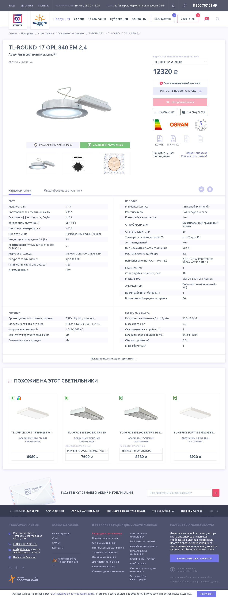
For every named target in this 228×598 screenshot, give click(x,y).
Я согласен (206, 593)
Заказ (12, 5)
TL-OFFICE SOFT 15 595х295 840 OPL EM (199, 432)
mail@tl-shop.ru (21, 549)
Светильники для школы (25, 511)
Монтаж (43, 5)
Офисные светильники (104, 557)
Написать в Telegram (24, 557)
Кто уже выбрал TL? (163, 511)
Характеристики (20, 190)
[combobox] (180, 62)
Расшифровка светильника (63, 190)
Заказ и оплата (196, 152)
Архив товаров (45, 33)
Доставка (27, 5)
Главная (13, 33)
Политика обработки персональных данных (194, 581)
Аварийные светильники (71, 33)
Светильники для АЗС (104, 566)
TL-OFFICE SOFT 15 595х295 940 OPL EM (37, 432)
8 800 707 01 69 (205, 5)
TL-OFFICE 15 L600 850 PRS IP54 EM (142, 432)
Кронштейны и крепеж (142, 558)
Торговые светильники (104, 552)
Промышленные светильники (108, 547)
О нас (55, 538)
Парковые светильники (143, 541)
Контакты (139, 19)
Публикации (119, 19)
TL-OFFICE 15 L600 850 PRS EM (86, 432)
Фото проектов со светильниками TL (65, 561)
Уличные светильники (104, 543)
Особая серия (138, 563)
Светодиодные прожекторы (108, 571)
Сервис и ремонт (61, 533)
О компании (97, 19)
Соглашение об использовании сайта (191, 577)
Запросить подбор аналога (181, 91)
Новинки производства (105, 538)
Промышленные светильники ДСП (126, 511)
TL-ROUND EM (96, 33)
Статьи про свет (55, 511)
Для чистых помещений (105, 562)
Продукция (61, 19)
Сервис (79, 19)
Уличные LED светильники (85, 511)
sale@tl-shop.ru (21, 552)
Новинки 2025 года (191, 511)
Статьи (56, 543)
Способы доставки (194, 156)
